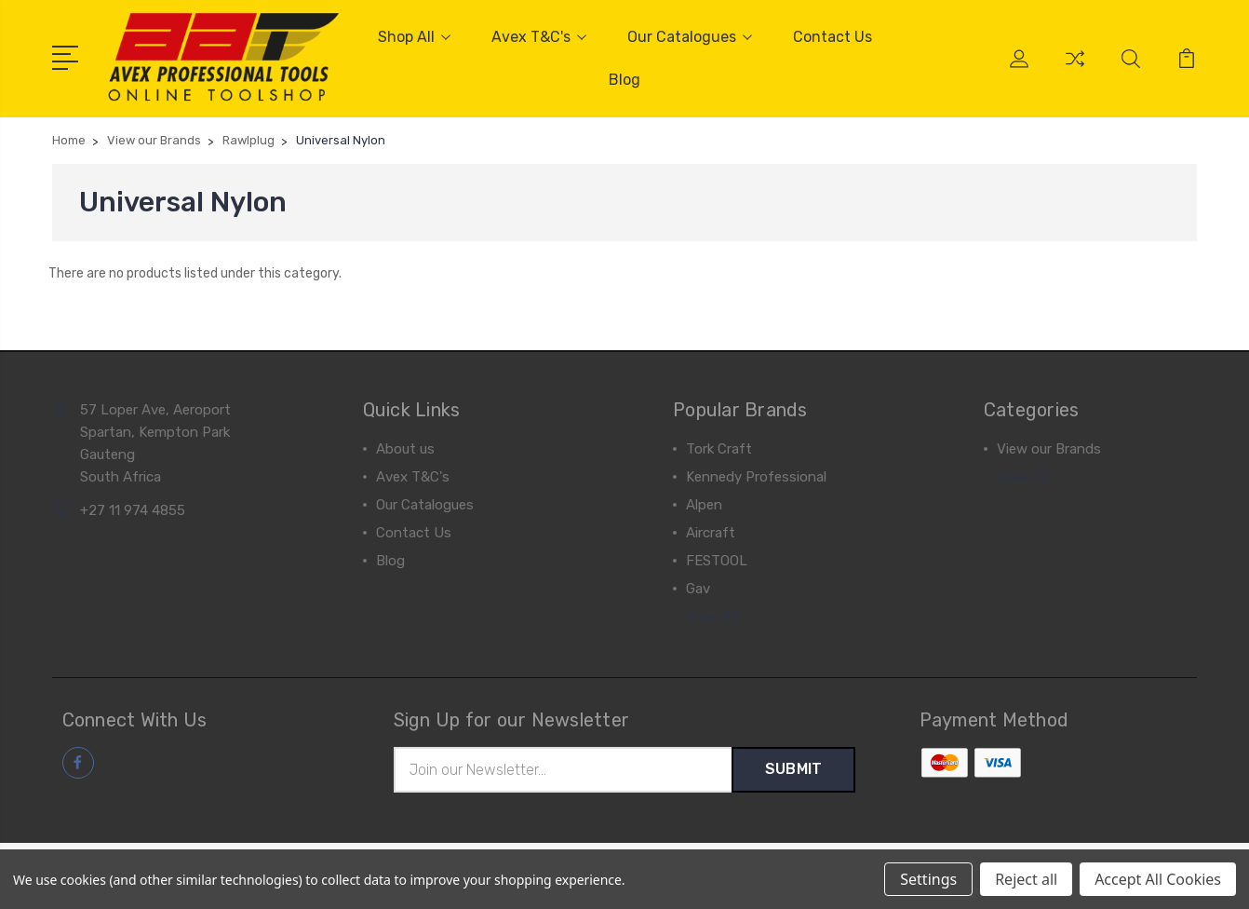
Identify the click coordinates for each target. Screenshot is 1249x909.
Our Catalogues (689, 37)
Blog (624, 79)
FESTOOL (716, 560)
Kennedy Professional (756, 476)
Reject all (1026, 879)
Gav (698, 588)
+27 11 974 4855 (132, 510)
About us (405, 449)
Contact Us (832, 37)
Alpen (704, 504)
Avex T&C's (538, 37)
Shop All (414, 37)
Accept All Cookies (1158, 879)
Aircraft (710, 532)
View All (712, 616)
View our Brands (1049, 449)
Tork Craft (719, 449)
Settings (928, 879)
